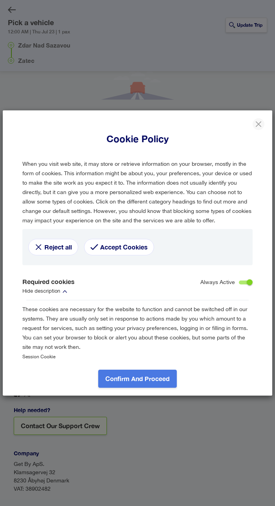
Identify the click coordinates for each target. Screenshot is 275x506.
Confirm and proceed (137, 378)
